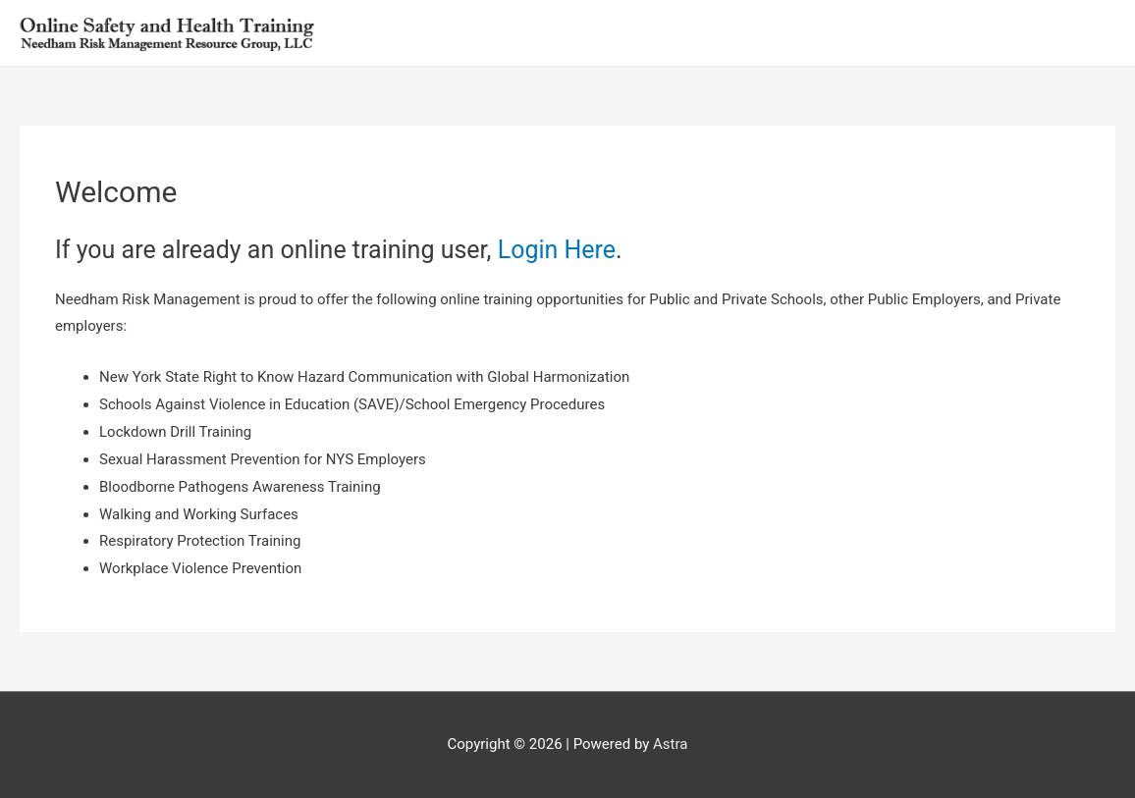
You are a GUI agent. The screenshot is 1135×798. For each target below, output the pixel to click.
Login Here (557, 250)
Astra (670, 744)
